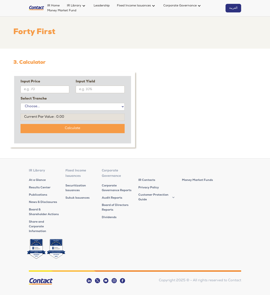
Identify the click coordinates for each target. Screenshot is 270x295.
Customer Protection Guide (153, 197)
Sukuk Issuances (77, 198)
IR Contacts (146, 180)
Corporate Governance (180, 5)
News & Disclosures (43, 202)
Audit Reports (112, 198)
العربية (233, 8)
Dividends (109, 217)
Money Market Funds (197, 180)
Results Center (39, 187)
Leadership (102, 5)
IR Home (53, 5)
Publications (38, 195)
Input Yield (85, 81)
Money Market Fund (61, 10)
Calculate (72, 128)
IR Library (74, 5)
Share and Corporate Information (37, 227)
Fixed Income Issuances (134, 5)
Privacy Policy (148, 187)
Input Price (30, 81)
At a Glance (37, 180)
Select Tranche (34, 99)
